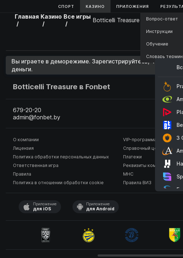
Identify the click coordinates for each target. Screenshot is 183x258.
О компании (26, 139)
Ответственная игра (35, 165)
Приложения (132, 6)
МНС (128, 174)
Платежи (132, 156)
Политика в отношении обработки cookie (58, 182)
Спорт (66, 6)
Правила (22, 174)
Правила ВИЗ (137, 182)
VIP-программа (139, 139)
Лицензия (23, 148)
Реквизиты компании (146, 165)
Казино (95, 6)
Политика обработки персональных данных (61, 156)
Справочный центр (144, 148)
